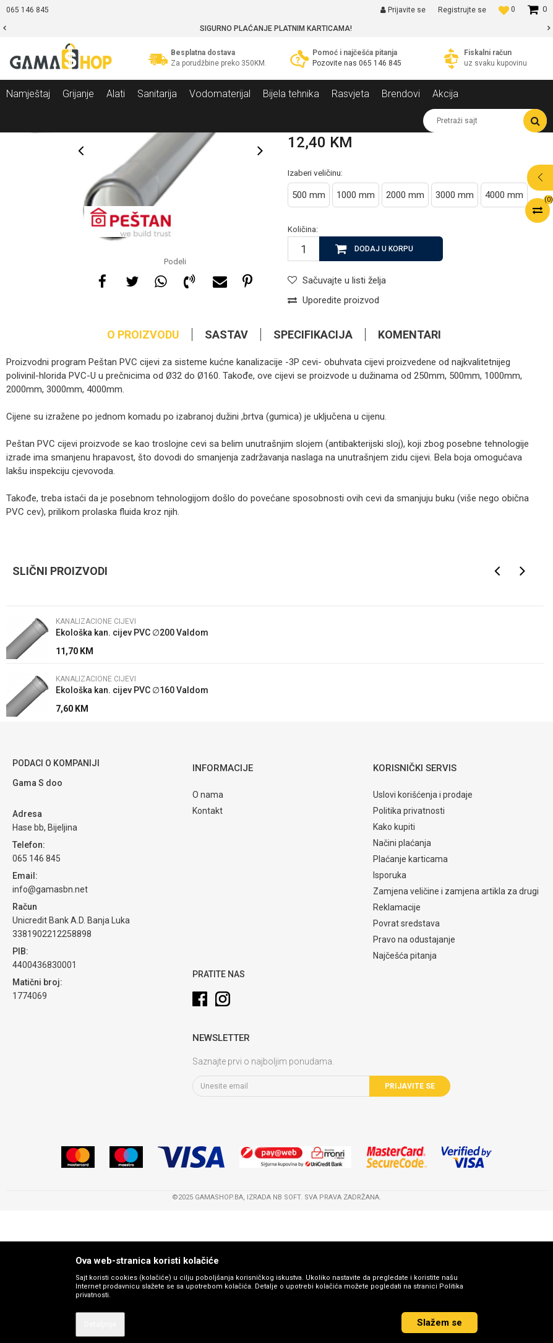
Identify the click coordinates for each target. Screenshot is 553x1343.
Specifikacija (313, 466)
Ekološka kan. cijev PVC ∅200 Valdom (132, 765)
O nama (207, 927)
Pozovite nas (335, 63)
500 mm (308, 327)
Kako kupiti (394, 959)
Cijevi (171, 141)
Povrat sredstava (406, 1056)
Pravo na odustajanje (414, 1072)
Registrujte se (462, 10)
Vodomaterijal (125, 141)
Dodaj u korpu (383, 381)
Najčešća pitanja (405, 1088)
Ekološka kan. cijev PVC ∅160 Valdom (132, 822)
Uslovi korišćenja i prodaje (423, 927)
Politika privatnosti (409, 943)
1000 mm (356, 327)
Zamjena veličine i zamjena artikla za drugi (456, 1024)
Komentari (409, 466)
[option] (276, 28)
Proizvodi (73, 141)
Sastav (226, 466)
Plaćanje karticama (410, 991)
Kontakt (207, 943)
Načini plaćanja (402, 975)
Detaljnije (100, 1324)
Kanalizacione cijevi (227, 141)
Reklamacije (397, 1040)
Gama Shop (25, 141)
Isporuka (389, 1008)
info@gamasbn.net (50, 1022)
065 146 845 (380, 63)
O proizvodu (143, 466)
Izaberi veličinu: (315, 305)
